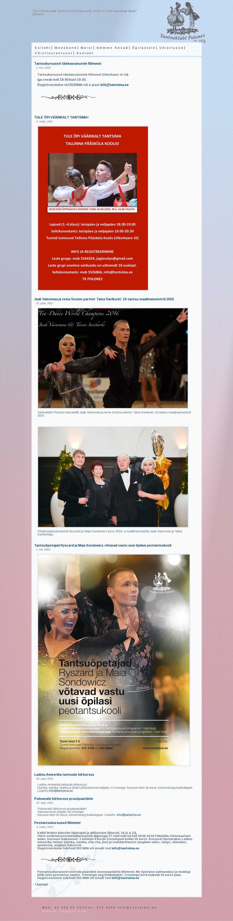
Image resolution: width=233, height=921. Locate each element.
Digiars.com (73, 911)
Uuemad (41, 884)
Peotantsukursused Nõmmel (57, 823)
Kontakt (85, 53)
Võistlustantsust (54, 53)
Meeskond (66, 47)
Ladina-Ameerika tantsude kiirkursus (64, 774)
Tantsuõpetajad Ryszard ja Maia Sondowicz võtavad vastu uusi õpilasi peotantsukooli (102, 545)
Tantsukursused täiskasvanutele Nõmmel (67, 63)
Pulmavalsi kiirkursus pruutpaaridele (63, 798)
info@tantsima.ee (114, 85)
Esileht (43, 47)
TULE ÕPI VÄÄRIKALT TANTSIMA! (61, 117)
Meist (87, 47)
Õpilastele (144, 47)
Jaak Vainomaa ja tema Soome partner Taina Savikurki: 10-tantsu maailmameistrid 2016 (104, 299)
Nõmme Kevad (113, 47)
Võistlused (171, 47)
